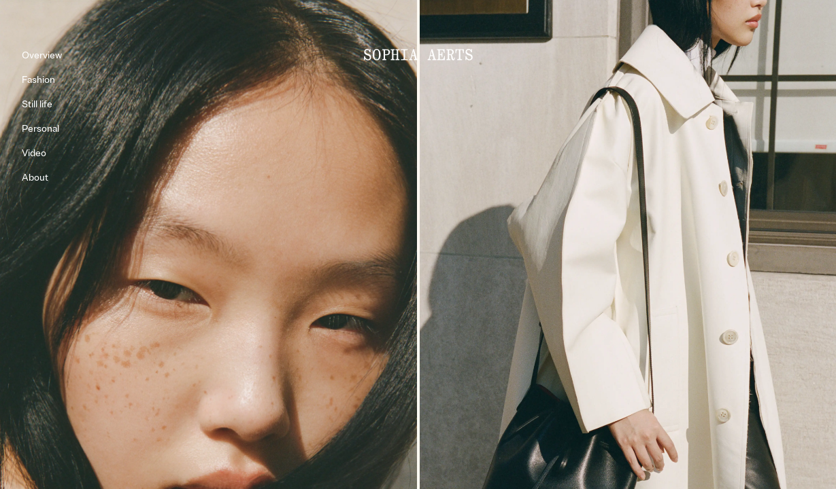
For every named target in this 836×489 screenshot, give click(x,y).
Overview (42, 55)
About (35, 177)
